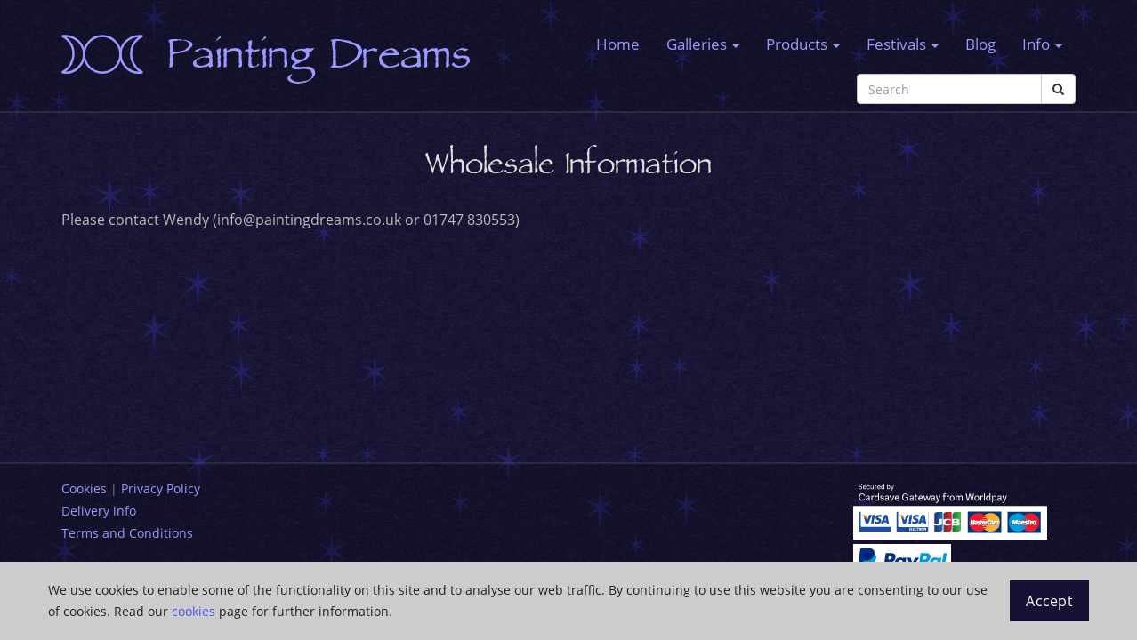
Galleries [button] (702, 44)
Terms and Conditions (127, 532)
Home (618, 44)
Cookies (84, 488)
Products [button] (803, 44)
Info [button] (1042, 44)
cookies (193, 611)
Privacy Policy (160, 488)
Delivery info (98, 510)
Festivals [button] (903, 44)
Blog (980, 44)
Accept (1049, 601)
